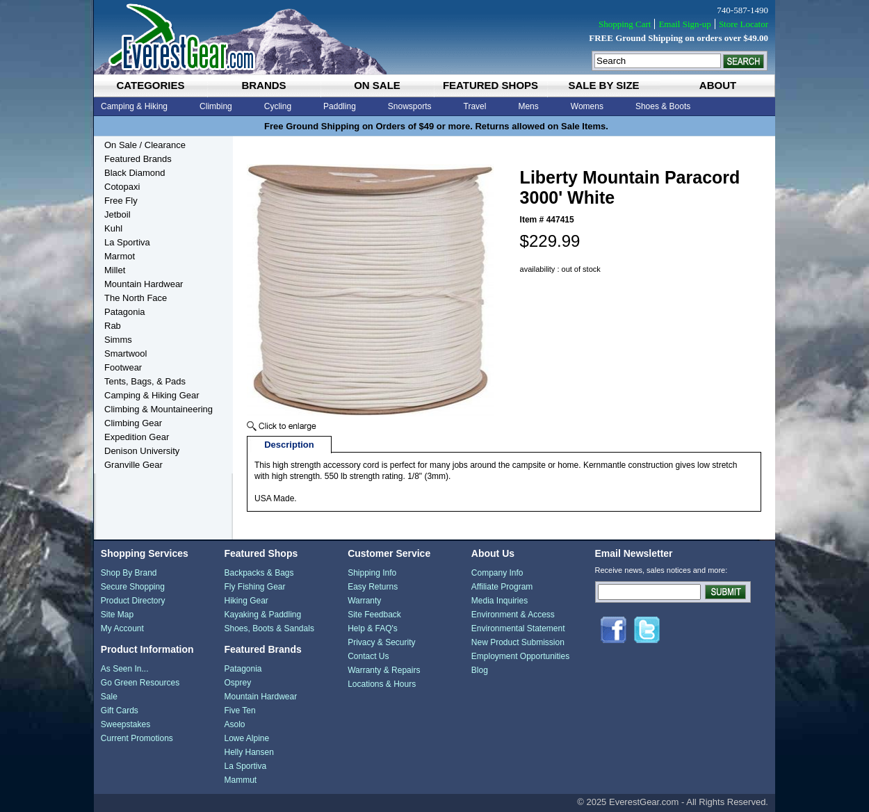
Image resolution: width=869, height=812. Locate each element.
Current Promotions (137, 738)
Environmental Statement (518, 628)
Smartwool (125, 353)
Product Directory (133, 601)
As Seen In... (125, 669)
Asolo (234, 724)
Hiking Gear (246, 601)
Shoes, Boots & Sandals (269, 628)
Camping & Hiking (134, 106)
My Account (122, 628)
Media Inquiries (499, 601)
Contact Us (368, 656)
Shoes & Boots (662, 106)
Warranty (364, 601)
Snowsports (410, 106)
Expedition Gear (136, 437)
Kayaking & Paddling (262, 614)
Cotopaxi (122, 186)
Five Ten (239, 710)
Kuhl (113, 228)
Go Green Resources (140, 683)
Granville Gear (133, 465)
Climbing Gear (133, 423)
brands (263, 85)
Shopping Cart (625, 24)
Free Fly (121, 200)
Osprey (237, 683)
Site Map (117, 614)
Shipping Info (372, 573)
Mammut (240, 780)
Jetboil (117, 214)
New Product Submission (518, 642)
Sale (109, 696)
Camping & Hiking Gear (152, 395)
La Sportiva (127, 242)
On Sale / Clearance (145, 145)
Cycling (277, 106)
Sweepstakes (125, 724)
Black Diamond (134, 173)
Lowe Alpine (246, 738)
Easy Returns (373, 587)
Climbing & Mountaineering (158, 409)
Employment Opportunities (520, 656)
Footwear (123, 367)
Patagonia (124, 312)
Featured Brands (138, 159)
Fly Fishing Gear (254, 587)
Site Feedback (374, 614)
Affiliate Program (502, 587)
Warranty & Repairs (384, 670)
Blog (479, 670)
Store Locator (743, 24)
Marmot (119, 256)
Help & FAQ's (373, 628)
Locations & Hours (382, 684)
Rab (112, 325)
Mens (528, 106)
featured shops (490, 85)
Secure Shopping (133, 587)
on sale (377, 85)
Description (289, 444)
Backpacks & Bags (258, 573)
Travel (475, 106)
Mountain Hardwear (143, 284)
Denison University (141, 451)
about (717, 85)
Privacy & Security (381, 642)
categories (150, 85)
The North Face (135, 298)
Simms (118, 339)
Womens (587, 106)
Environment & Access (513, 614)
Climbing (216, 106)
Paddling (339, 106)
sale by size (603, 85)
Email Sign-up (684, 24)
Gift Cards (119, 710)
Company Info (497, 573)
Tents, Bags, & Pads (145, 381)
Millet (114, 270)
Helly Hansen (248, 752)
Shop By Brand (129, 573)
